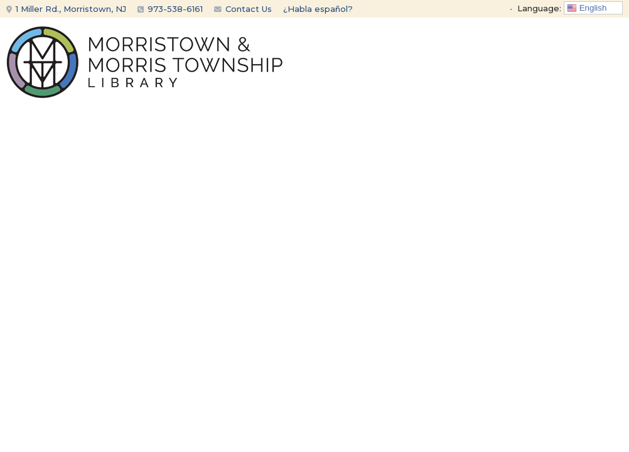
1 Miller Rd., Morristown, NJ (66, 9)
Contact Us (243, 9)
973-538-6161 (175, 9)
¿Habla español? (318, 9)
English (586, 8)
